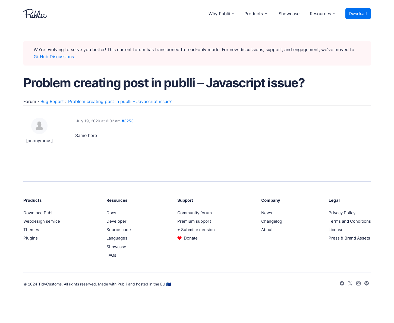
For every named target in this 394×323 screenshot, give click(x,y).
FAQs (111, 255)
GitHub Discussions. (54, 56)
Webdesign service (41, 221)
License (336, 229)
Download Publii (39, 212)
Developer (116, 221)
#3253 (128, 121)
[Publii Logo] (35, 13)
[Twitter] (350, 284)
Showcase (289, 13)
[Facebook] (342, 284)
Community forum (194, 212)
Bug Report (52, 101)
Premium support (194, 221)
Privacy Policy (342, 212)
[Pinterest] (366, 284)
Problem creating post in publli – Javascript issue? (120, 101)
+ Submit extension (196, 229)
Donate (191, 238)
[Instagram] (358, 284)
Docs (111, 212)
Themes (31, 229)
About (267, 229)
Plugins (30, 238)
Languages (116, 238)
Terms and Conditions (350, 221)
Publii (122, 284)
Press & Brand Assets (349, 238)
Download (358, 13)
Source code (118, 229)
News (266, 212)
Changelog (271, 221)
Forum (29, 101)
